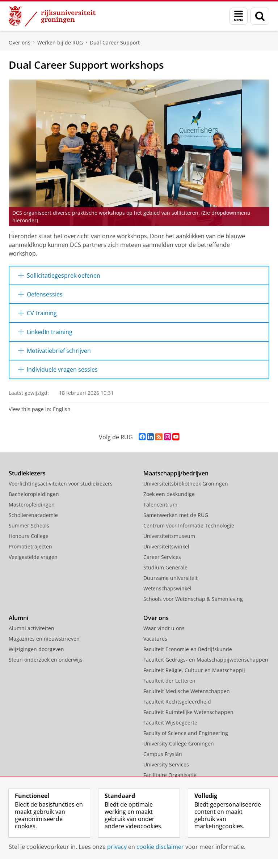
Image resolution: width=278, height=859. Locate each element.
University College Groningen (178, 743)
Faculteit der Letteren (169, 680)
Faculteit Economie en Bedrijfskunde (187, 649)
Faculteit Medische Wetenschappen (186, 691)
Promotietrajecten (30, 546)
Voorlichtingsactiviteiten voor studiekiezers (61, 483)
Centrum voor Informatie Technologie (188, 525)
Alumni (18, 617)
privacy (117, 847)
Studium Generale (165, 567)
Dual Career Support (115, 42)
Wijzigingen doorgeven (36, 649)
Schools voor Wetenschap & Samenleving (193, 598)
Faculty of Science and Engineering (185, 733)
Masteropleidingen (32, 504)
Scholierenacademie (33, 515)
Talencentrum (160, 504)
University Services (166, 764)
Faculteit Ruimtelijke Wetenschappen (188, 712)
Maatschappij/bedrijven (175, 473)
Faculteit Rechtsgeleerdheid (177, 701)
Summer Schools (29, 525)
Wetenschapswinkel (167, 588)
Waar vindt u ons (164, 628)
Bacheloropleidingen (34, 494)
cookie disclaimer (160, 847)
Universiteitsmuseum (169, 536)
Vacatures (155, 638)
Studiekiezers (27, 473)
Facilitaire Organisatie (170, 775)
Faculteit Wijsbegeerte (170, 722)
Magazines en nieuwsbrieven (44, 638)
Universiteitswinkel (166, 546)
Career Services (162, 557)
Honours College (29, 536)
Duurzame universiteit (170, 577)
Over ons (19, 42)
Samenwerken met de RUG (175, 515)
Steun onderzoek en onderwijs (46, 659)
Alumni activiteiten (31, 628)
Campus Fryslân (162, 754)
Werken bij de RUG (60, 42)
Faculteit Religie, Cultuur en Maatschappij (194, 670)
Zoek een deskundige (169, 494)
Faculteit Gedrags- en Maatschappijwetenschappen (205, 659)
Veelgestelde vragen (33, 557)
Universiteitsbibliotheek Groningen (185, 483)
